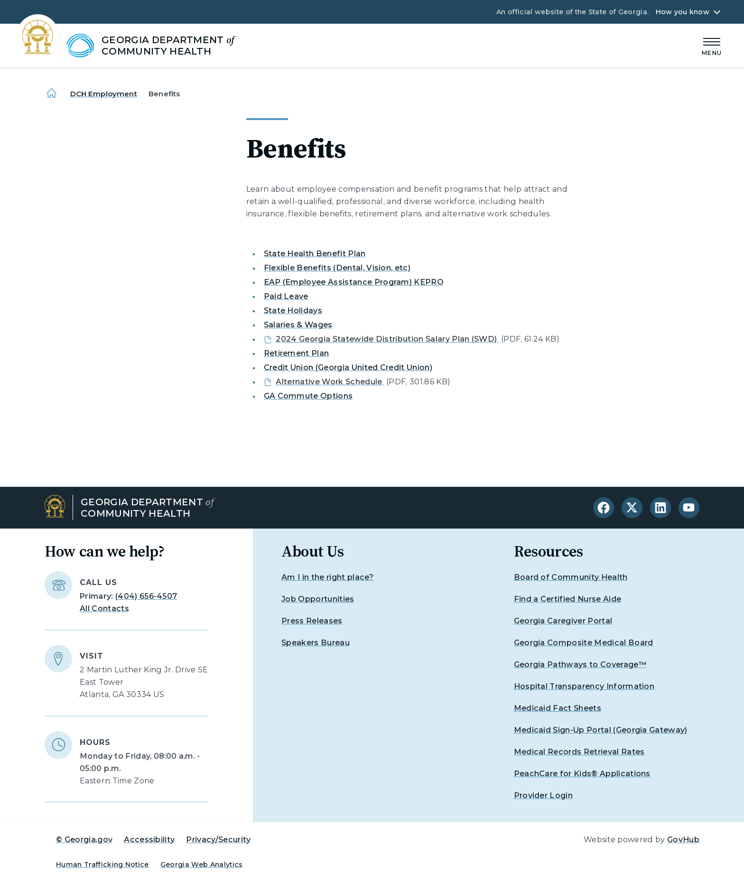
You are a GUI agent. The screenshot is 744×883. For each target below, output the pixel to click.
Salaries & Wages (298, 324)
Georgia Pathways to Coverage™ (580, 664)
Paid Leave (286, 296)
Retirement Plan (296, 353)
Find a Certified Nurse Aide (568, 599)
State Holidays (293, 310)
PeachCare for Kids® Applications (582, 773)
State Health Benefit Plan (315, 253)
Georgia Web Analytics (201, 864)
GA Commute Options (308, 395)
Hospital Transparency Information (584, 686)
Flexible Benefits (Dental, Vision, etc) (337, 267)
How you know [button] (682, 12)
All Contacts (104, 608)
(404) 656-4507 (146, 596)
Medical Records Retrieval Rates (579, 751)
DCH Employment (103, 93)
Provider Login (543, 795)
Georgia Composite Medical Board (583, 642)
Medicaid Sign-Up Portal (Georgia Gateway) (601, 729)
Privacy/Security (218, 839)
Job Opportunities (317, 599)
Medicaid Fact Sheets (557, 708)
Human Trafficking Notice (102, 864)
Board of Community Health (571, 577)
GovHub (683, 839)
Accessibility (149, 839)
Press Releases (311, 620)
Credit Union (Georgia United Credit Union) (348, 367)
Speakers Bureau (315, 642)
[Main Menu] (712, 45)
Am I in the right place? (327, 577)
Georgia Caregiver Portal (563, 620)
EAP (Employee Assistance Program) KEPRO (354, 282)
